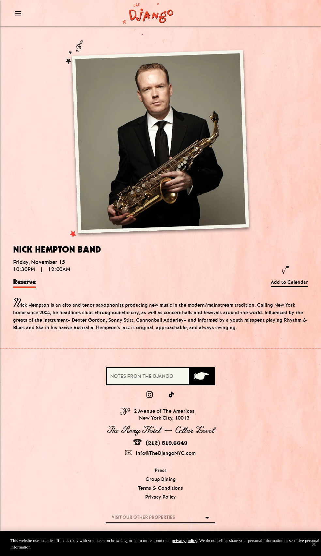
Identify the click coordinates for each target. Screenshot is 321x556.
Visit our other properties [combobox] (143, 517)
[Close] (314, 546)
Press (161, 470)
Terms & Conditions (160, 488)
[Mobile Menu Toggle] (50, 13)
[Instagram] (149, 395)
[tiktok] (171, 395)
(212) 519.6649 (160, 442)
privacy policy (184, 542)
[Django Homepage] (148, 13)
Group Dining (160, 479)
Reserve (24, 282)
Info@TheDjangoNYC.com (160, 453)
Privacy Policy (160, 497)
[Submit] (201, 376)
